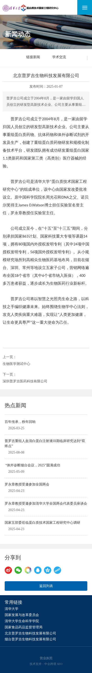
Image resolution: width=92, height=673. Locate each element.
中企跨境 (50, 664)
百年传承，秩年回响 (20, 422)
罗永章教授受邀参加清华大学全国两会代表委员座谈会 (46, 503)
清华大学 (11, 609)
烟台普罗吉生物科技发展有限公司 (30, 639)
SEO (60, 664)
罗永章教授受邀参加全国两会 (27, 484)
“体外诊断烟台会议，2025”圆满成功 (32, 465)
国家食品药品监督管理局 (23, 627)
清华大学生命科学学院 (22, 621)
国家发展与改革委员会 (22, 615)
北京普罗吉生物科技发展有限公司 (30, 633)
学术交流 (59, 57)
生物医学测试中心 (16, 364)
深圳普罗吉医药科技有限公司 (25, 381)
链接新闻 (33, 57)
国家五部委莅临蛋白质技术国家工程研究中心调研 (42, 523)
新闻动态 (17, 34)
